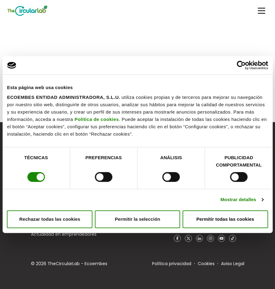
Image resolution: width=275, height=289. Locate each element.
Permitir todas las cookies (225, 219)
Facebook (177, 238)
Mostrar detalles (238, 199)
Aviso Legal (232, 264)
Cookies (206, 264)
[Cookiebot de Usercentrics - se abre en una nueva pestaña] (241, 65)
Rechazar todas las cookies (49, 219)
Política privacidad (171, 264)
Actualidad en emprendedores (64, 234)
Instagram (210, 238)
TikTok (232, 238)
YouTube (221, 238)
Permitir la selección (137, 219)
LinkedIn (199, 238)
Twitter (188, 238)
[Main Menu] (261, 11)
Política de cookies (96, 119)
